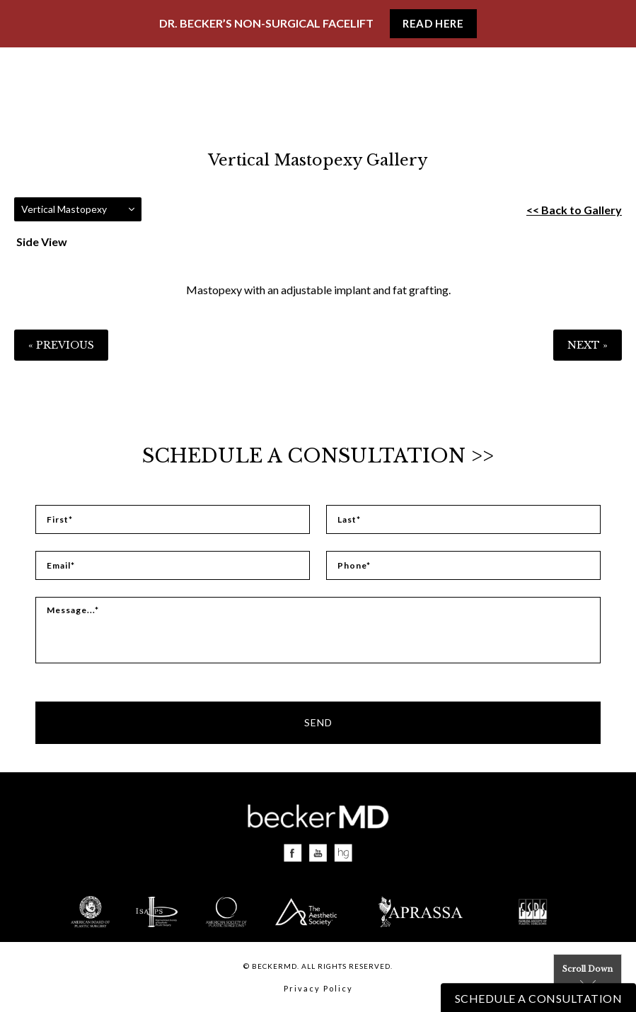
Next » (587, 345)
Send (318, 722)
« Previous (61, 345)
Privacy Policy (318, 988)
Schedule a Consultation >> (318, 455)
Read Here (433, 23)
